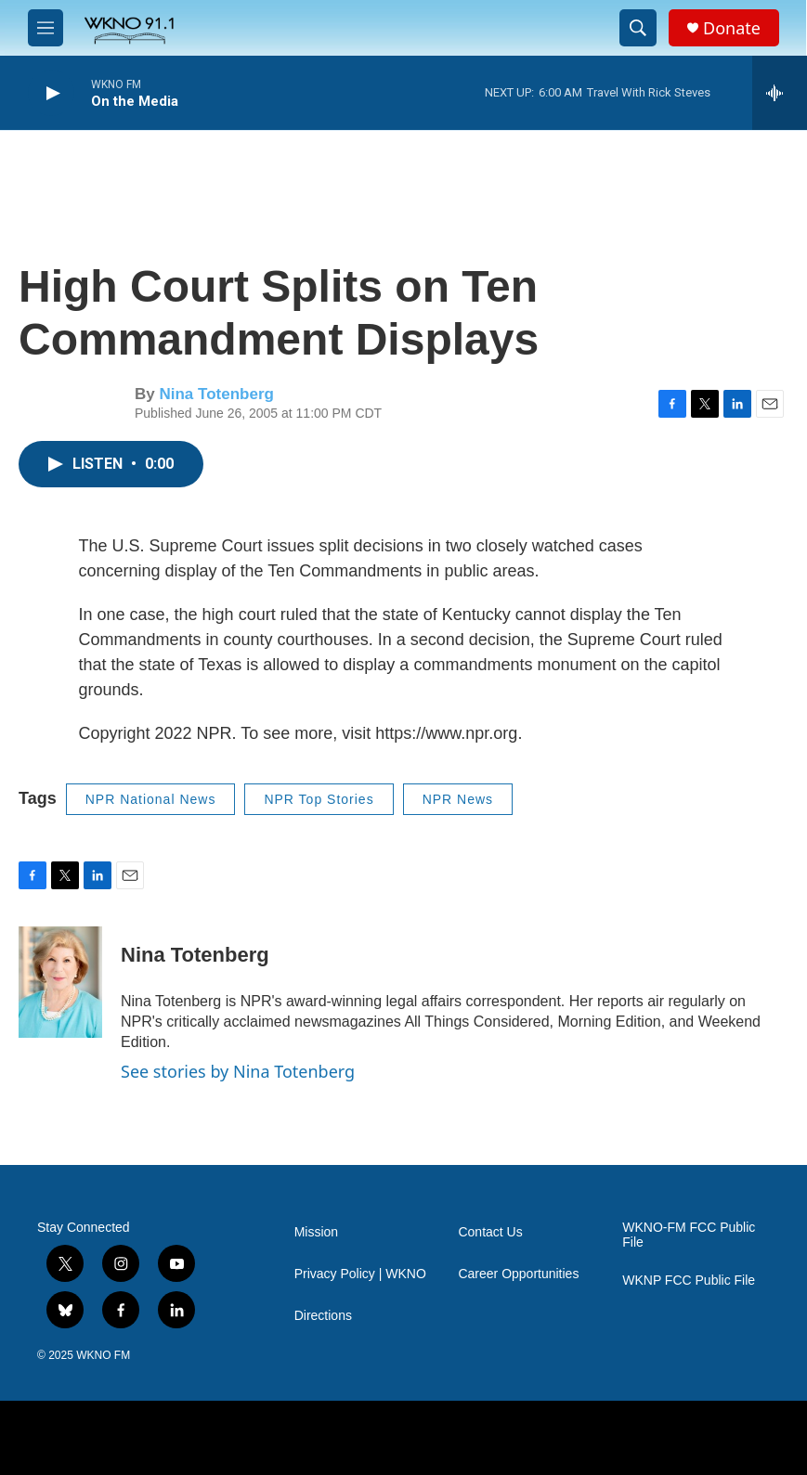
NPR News (458, 799)
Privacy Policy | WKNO (360, 1274)
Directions (323, 1316)
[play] (51, 93)
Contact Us (490, 1232)
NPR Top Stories (318, 799)
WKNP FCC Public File (688, 1280)
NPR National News (150, 799)
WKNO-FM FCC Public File (688, 1235)
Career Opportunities (518, 1274)
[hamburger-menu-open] (45, 27)
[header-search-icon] (638, 27)
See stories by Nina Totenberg (238, 1071)
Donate (732, 28)
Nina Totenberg (216, 394)
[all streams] (779, 93)
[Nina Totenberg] (60, 982)
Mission (316, 1232)
